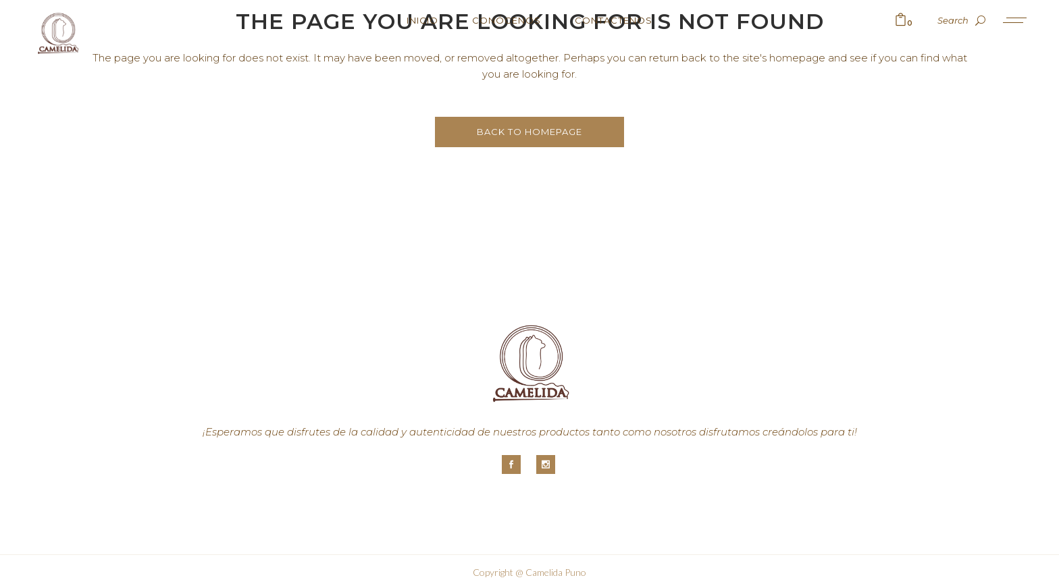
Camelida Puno (555, 572)
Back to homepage (529, 131)
